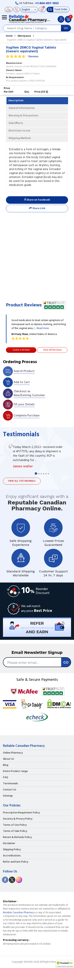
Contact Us (9, 790)
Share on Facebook (37, 200)
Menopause (24, 36)
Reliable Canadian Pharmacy (19, 913)
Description (15, 100)
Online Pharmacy (13, 753)
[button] (65, 964)
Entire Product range (15, 771)
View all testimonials (22, 481)
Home (9, 36)
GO (66, 28)
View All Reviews (52, 350)
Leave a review (21, 350)
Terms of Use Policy (15, 825)
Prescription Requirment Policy (21, 813)
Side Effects (15, 123)
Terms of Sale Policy (15, 831)
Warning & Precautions (23, 115)
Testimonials (10, 784)
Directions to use (19, 130)
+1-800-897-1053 (47, 3)
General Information (21, 108)
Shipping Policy (12, 850)
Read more (43, 328)
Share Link (37, 208)
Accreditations (12, 856)
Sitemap (8, 796)
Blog (5, 765)
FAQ (5, 778)
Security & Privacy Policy (17, 819)
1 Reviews (33, 57)
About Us (8, 759)
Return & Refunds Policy (17, 837)
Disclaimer (9, 844)
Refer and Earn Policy (15, 862)
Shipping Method (19, 138)
